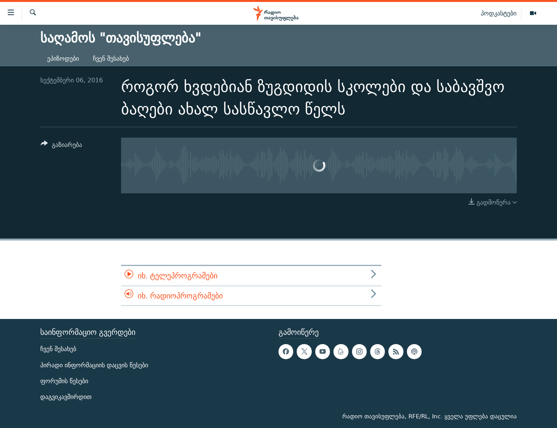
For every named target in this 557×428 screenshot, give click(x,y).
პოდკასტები (498, 13)
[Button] (61, 146)
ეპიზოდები (63, 58)
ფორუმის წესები (64, 381)
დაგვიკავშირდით (66, 397)
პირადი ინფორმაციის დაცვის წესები (94, 365)
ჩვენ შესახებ (111, 58)
